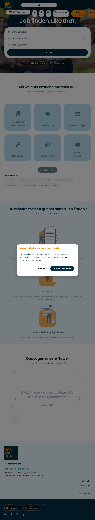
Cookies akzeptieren (62, 268)
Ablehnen (41, 268)
